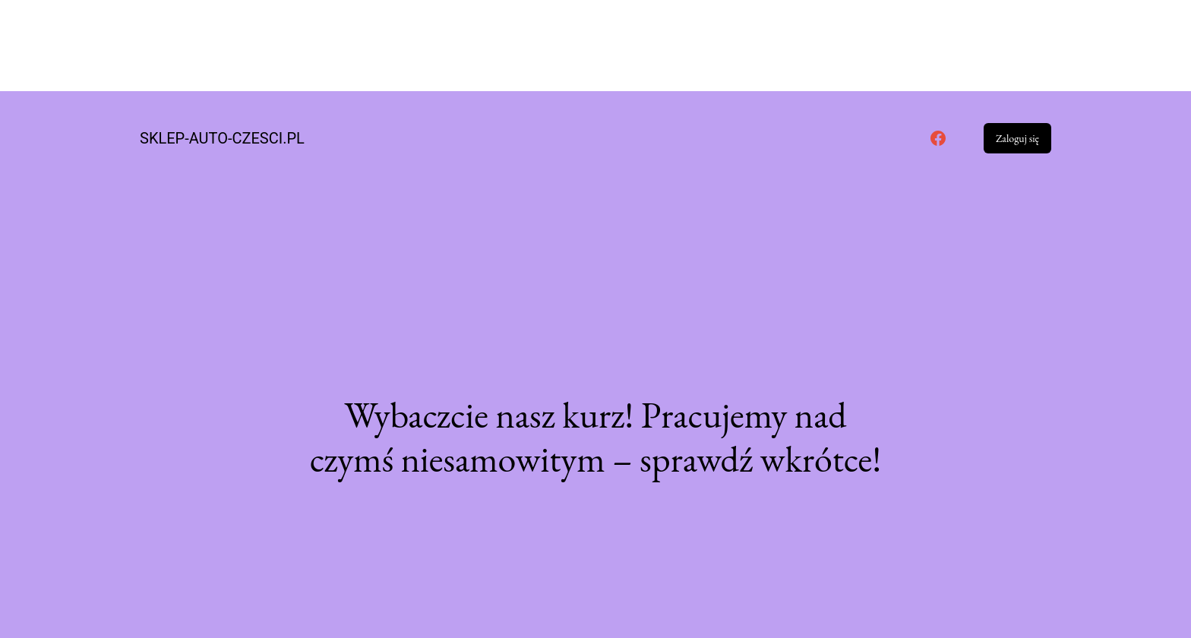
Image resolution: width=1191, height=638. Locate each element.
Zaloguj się (1017, 138)
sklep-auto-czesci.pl (222, 138)
